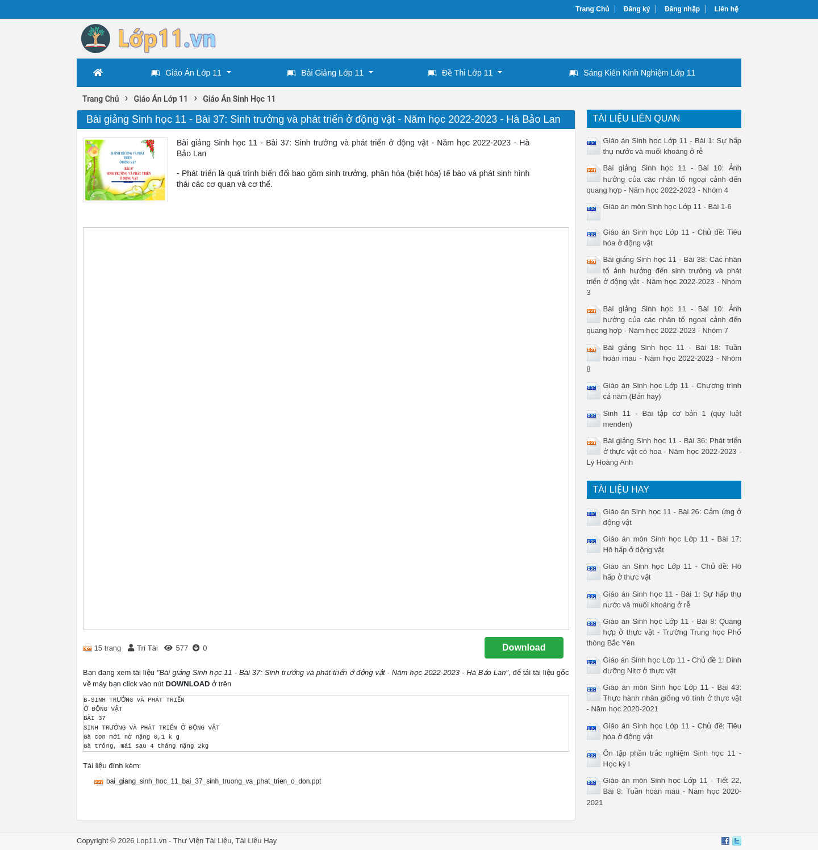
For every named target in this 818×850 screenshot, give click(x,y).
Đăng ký (637, 9)
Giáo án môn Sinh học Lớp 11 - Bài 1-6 (667, 206)
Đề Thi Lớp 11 (460, 73)
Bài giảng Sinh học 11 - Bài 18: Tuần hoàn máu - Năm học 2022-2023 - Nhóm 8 (664, 358)
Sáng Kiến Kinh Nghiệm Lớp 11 (632, 73)
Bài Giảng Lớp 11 (325, 73)
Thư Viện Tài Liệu (202, 840)
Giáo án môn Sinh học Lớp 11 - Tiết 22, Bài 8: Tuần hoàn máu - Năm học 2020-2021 (664, 791)
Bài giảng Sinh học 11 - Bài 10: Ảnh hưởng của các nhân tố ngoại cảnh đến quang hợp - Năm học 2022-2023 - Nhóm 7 (664, 320)
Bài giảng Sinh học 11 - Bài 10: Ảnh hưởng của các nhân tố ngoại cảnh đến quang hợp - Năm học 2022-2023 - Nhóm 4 (664, 179)
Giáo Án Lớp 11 (186, 73)
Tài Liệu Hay (256, 840)
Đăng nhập (682, 9)
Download (523, 647)
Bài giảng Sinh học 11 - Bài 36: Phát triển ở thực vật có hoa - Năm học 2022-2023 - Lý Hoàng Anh (664, 451)
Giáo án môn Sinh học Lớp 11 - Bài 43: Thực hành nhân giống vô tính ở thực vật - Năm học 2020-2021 (664, 698)
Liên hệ (726, 9)
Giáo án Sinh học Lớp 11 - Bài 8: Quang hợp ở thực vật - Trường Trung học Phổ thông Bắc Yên (664, 632)
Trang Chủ (592, 9)
